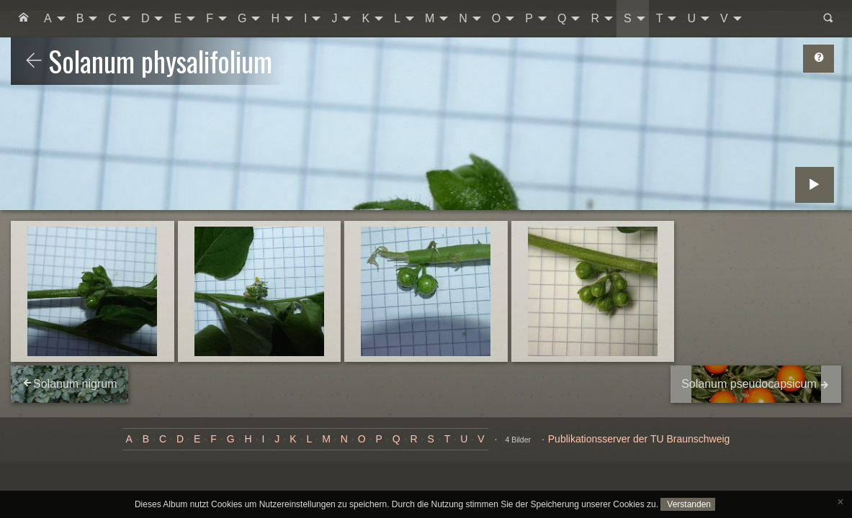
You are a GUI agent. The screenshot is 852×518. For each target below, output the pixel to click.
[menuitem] (24, 18)
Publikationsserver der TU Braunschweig (639, 439)
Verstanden (688, 504)
